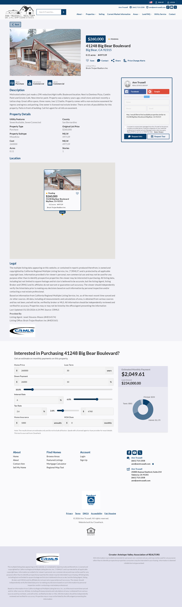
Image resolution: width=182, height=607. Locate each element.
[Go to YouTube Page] (171, 7)
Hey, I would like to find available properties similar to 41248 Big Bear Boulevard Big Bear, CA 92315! (146, 118)
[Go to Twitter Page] (175, 7)
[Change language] (151, 2)
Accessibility (96, 513)
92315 (107, 50)
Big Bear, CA (94, 50)
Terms (156, 132)
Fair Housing (110, 513)
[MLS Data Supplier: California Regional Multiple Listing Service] (47, 559)
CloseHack (98, 522)
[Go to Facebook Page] (167, 7)
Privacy (161, 132)
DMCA (86, 513)
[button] (63, 12)
